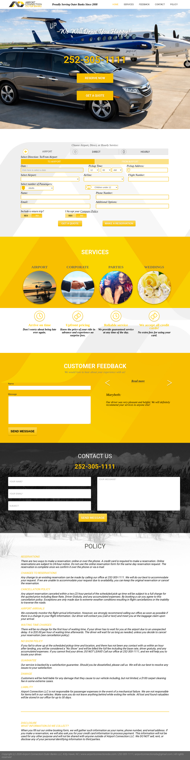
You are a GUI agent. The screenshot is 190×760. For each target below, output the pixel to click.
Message (12, 394)
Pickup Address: (135, 166)
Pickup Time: (96, 166)
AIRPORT (47, 151)
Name (11, 384)
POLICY (174, 4)
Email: (24, 202)
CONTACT (160, 4)
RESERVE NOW (95, 78)
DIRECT (96, 151)
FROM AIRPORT (130, 161)
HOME (115, 4)
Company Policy (89, 211)
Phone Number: (104, 192)
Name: (24, 192)
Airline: (88, 175)
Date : (24, 166)
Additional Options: (106, 202)
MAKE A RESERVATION (119, 223)
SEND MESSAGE (22, 431)
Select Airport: (29, 175)
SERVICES (129, 4)
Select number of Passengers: (36, 184)
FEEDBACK (144, 4)
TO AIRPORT (54, 161)
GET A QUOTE (95, 95)
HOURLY (145, 151)
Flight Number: (136, 175)
